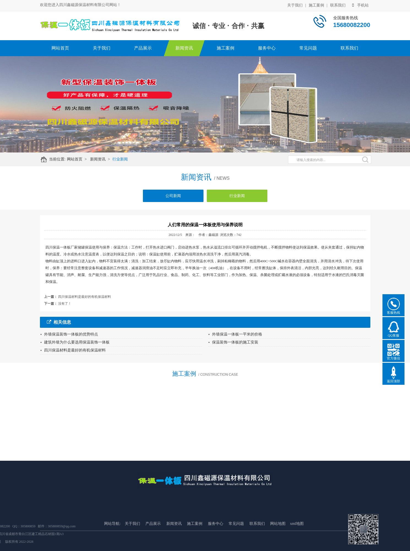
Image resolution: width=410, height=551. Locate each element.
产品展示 (143, 48)
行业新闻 (122, 159)
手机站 (360, 5)
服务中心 (267, 48)
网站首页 (60, 48)
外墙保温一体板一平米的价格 (237, 334)
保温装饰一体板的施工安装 (235, 342)
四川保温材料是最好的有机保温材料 (84, 297)
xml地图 (297, 538)
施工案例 (316, 5)
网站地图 (278, 538)
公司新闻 (173, 198)
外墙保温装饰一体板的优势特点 (71, 334)
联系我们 (338, 5)
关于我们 (295, 5)
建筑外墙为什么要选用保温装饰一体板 (77, 342)
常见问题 (308, 48)
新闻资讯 (184, 48)
